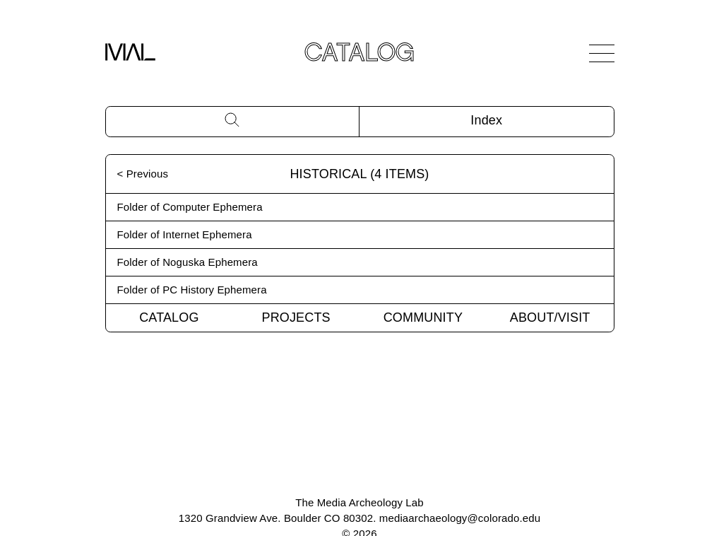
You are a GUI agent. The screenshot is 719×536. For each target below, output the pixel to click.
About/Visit (550, 317)
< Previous (143, 174)
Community (423, 317)
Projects (296, 317)
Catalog (168, 317)
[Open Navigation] (601, 53)
